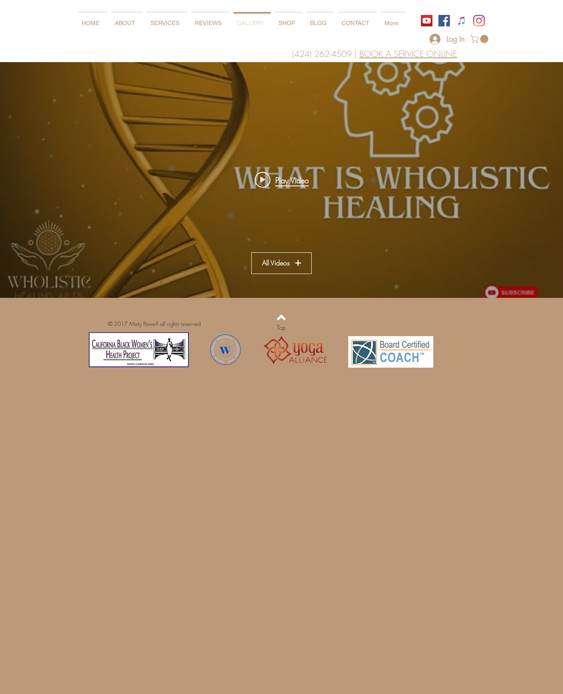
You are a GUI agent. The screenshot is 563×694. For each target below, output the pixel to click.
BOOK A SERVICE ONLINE (408, 54)
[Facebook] (444, 20)
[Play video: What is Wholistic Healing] (282, 179)
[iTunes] (461, 20)
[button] (480, 39)
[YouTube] (426, 20)
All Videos (281, 263)
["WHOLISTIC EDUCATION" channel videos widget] (281, 180)
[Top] (281, 327)
